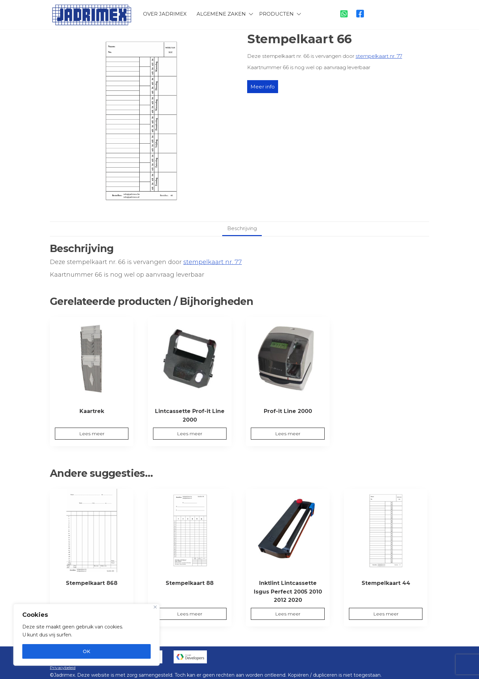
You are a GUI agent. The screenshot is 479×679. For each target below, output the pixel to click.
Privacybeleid (63, 667)
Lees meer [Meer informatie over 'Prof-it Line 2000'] (287, 434)
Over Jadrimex (165, 13)
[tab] (242, 229)
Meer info (262, 86)
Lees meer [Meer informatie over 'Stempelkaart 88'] (189, 614)
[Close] (155, 607)
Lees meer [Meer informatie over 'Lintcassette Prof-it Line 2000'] (189, 434)
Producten (276, 13)
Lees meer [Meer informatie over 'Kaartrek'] (91, 434)
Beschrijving (242, 228)
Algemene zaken (221, 13)
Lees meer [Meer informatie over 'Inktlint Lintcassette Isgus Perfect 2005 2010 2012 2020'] (287, 614)
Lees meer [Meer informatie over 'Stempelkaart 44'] (386, 614)
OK (86, 651)
